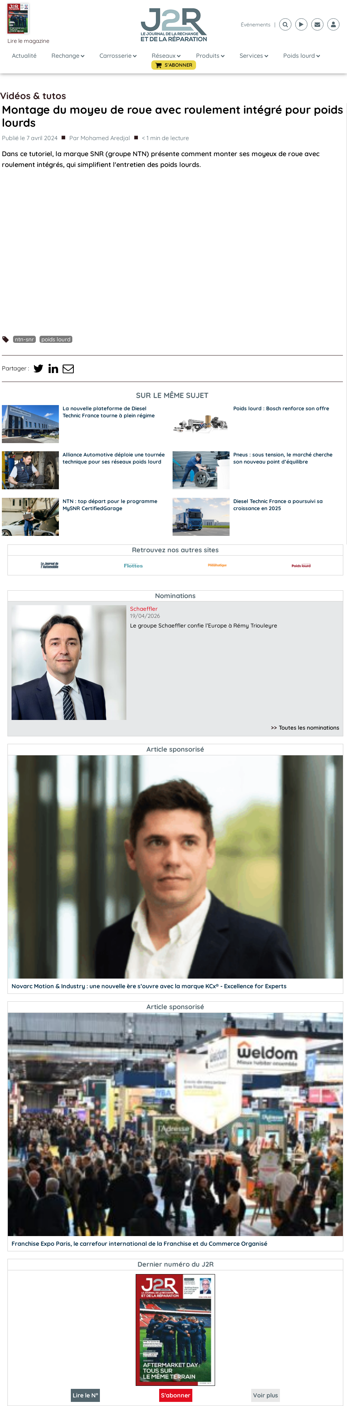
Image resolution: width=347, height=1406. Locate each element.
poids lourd (55, 339)
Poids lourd (301, 55)
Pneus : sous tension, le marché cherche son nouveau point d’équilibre (282, 458)
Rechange (68, 55)
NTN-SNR (24, 339)
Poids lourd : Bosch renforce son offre (281, 408)
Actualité (24, 55)
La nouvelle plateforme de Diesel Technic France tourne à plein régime (109, 412)
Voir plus (265, 1395)
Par (99, 138)
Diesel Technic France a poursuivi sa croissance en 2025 (278, 505)
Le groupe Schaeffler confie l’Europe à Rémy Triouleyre (203, 625)
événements (256, 24)
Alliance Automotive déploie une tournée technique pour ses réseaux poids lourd (114, 458)
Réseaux (166, 55)
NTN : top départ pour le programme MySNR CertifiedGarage (110, 505)
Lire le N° (85, 1395)
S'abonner (175, 1395)
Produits (210, 55)
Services (254, 55)
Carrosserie (118, 55)
